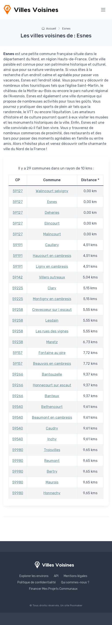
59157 (17, 353)
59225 (17, 288)
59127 (18, 191)
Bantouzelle (52, 374)
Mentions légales (75, 576)
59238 (17, 342)
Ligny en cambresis (52, 266)
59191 (17, 245)
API (56, 576)
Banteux (52, 396)
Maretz (52, 342)
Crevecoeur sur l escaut (52, 310)
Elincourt (52, 223)
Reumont (52, 461)
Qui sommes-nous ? (75, 582)
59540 (17, 407)
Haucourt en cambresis (52, 256)
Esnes (52, 202)
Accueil (49, 28)
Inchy (52, 439)
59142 (18, 277)
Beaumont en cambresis (52, 417)
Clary (52, 288)
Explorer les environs (34, 576)
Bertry (52, 471)
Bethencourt (52, 407)
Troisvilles (52, 450)
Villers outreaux (52, 277)
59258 (17, 310)
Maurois (52, 482)
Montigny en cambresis (52, 299)
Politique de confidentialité (36, 582)
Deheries (52, 212)
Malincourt (52, 234)
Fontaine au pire (52, 353)
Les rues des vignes (52, 331)
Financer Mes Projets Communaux (53, 589)
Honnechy (51, 493)
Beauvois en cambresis (52, 363)
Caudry (52, 428)
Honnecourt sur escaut (52, 385)
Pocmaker (76, 605)
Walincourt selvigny (52, 191)
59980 (17, 450)
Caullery (52, 245)
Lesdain (51, 320)
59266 (17, 374)
